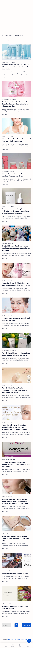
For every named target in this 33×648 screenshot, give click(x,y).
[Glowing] (5, 243)
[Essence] (12, 171)
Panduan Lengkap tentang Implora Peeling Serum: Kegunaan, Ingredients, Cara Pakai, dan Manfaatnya (15, 211)
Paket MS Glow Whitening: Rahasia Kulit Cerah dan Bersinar (16, 319)
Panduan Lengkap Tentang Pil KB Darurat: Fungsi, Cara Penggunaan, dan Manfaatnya (16, 464)
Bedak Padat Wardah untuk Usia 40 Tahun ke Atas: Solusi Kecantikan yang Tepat (15, 538)
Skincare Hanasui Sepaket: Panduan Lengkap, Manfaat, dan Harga (14, 175)
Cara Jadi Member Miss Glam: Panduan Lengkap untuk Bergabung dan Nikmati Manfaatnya (16, 248)
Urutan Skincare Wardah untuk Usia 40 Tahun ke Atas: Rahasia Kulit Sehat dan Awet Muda (16, 67)
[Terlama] (26, 625)
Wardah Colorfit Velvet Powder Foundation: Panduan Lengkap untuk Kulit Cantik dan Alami (15, 390)
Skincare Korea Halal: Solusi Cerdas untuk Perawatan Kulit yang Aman (16, 140)
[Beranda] (16, 625)
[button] (27, 35)
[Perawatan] (12, 62)
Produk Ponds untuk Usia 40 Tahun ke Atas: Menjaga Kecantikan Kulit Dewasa (16, 284)
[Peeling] (12, 206)
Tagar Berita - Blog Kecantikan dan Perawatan (14, 36)
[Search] (30, 35)
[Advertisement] (16, 16)
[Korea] (11, 136)
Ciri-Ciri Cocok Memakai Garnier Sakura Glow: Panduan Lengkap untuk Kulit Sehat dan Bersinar (16, 104)
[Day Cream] (6, 99)
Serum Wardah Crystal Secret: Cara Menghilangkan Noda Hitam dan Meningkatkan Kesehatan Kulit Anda (15, 427)
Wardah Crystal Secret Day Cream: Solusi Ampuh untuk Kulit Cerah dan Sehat (16, 354)
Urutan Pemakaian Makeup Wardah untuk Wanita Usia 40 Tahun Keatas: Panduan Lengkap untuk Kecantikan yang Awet (15, 501)
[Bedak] (5, 534)
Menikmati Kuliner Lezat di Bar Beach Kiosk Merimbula (15, 607)
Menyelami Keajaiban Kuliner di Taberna (16, 573)
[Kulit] (11, 280)
